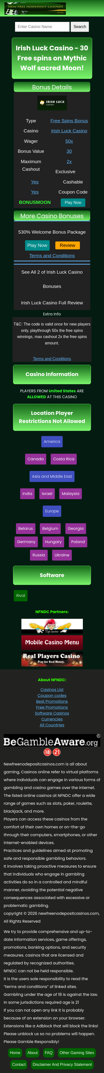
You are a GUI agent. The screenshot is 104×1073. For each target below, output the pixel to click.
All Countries (52, 725)
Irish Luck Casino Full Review (52, 302)
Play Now (73, 202)
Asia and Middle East (52, 476)
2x (69, 161)
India (27, 493)
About (32, 1053)
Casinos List (52, 689)
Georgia (76, 528)
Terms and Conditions (52, 255)
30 (69, 151)
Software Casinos (52, 713)
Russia (38, 555)
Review (67, 245)
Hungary (53, 542)
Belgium (50, 528)
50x (69, 141)
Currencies (52, 719)
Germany (26, 542)
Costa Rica (63, 459)
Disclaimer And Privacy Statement (62, 1064)
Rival (20, 595)
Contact (19, 1064)
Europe (52, 511)
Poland (78, 542)
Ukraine (62, 555)
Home (15, 1053)
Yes (35, 181)
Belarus (25, 528)
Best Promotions (52, 701)
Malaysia (70, 493)
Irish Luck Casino (69, 130)
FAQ (49, 1053)
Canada (36, 459)
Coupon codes (52, 695)
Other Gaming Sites (76, 1053)
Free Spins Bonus (69, 120)
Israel (47, 493)
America (52, 441)
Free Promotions (52, 707)
